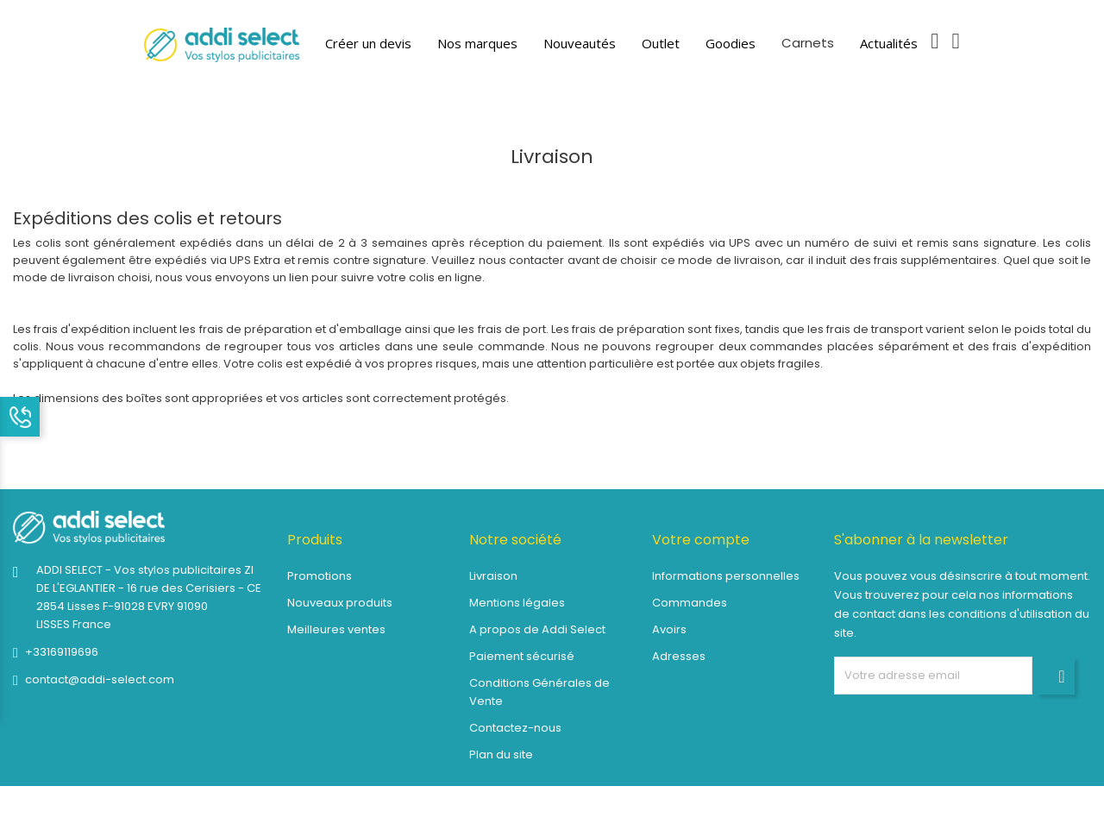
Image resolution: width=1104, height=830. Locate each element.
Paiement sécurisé (521, 656)
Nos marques (477, 43)
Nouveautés (579, 43)
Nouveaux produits (339, 602)
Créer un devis (368, 43)
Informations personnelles (726, 576)
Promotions (319, 576)
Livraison (493, 576)
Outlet (661, 43)
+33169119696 (61, 652)
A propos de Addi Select (537, 629)
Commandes (689, 602)
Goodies (731, 43)
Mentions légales (517, 602)
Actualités (889, 43)
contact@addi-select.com (99, 679)
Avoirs (669, 629)
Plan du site (501, 754)
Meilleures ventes (336, 629)
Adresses (679, 656)
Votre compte (701, 540)
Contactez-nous (515, 728)
